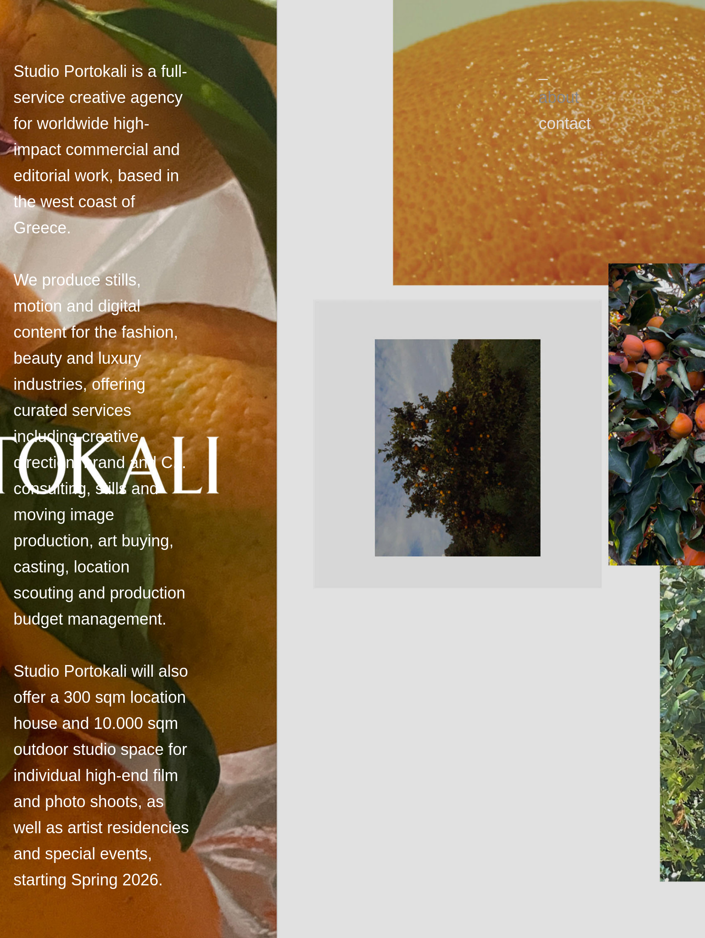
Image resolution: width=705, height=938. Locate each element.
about (559, 97)
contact (565, 123)
